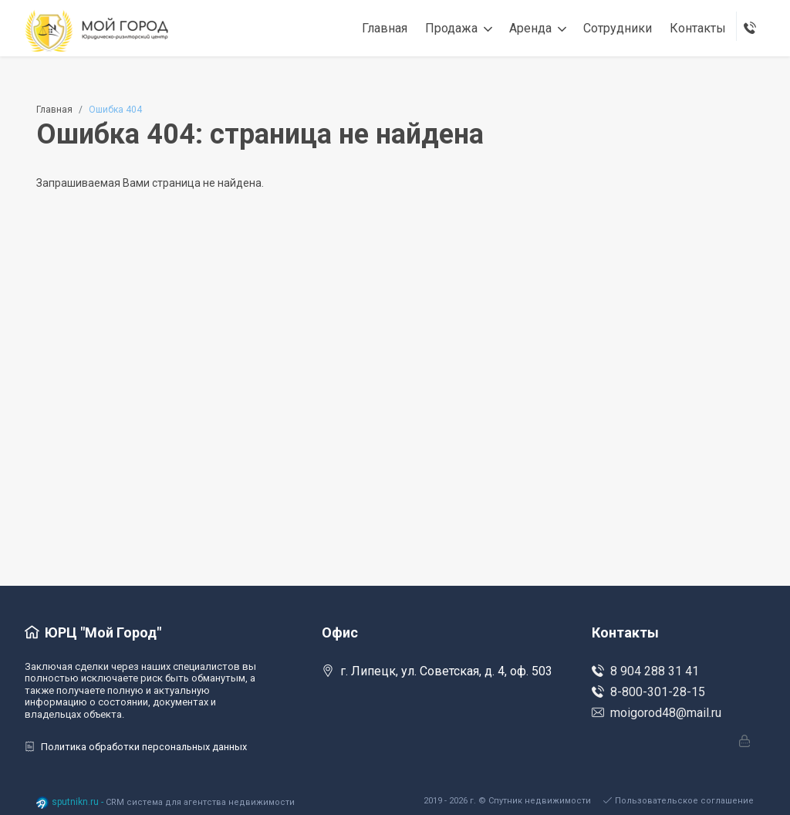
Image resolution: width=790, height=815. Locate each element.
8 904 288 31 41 (645, 671)
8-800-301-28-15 (648, 692)
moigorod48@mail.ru (656, 712)
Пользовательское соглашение (678, 801)
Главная (54, 109)
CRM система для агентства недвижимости (200, 802)
